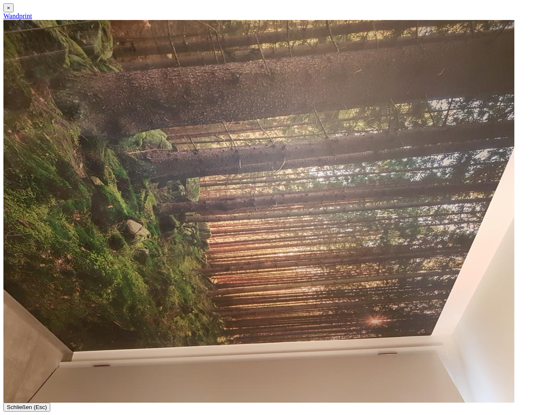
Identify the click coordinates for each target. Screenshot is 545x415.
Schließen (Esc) (27, 407)
